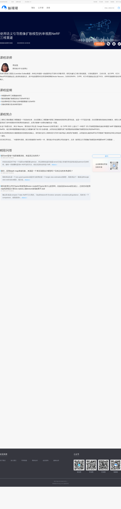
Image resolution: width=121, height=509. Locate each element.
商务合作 (35, 460)
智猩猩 (112, 2)
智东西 (95, 2)
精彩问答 (6, 150)
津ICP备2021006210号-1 (60, 481)
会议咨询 (45, 460)
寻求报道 (24, 460)
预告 (33, 8)
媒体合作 (56, 460)
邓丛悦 (15, 65)
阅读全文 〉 (55, 164)
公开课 (40, 8)
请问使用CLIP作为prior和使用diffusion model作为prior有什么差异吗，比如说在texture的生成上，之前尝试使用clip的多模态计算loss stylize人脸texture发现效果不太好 (45, 187)
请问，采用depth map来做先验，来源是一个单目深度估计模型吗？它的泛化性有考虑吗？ (37, 171)
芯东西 (106, 2)
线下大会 (118, 2)
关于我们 (3, 460)
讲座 (48, 8)
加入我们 (13, 460)
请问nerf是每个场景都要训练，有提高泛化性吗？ (20, 156)
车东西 (101, 2)
